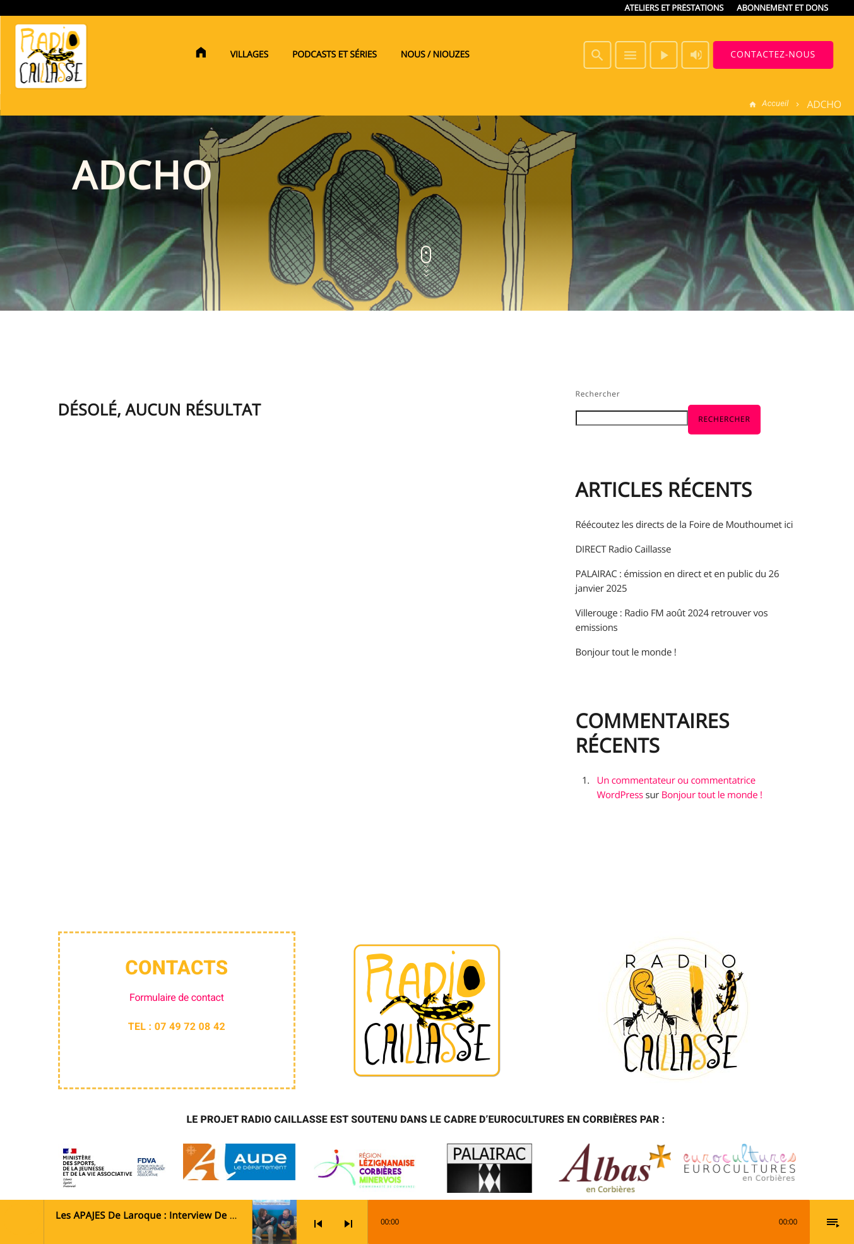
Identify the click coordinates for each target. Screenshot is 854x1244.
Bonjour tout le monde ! (626, 652)
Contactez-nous (772, 55)
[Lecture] (663, 55)
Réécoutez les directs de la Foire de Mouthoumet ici (684, 524)
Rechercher (598, 393)
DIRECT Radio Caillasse (624, 549)
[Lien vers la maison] (50, 55)
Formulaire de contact (176, 997)
